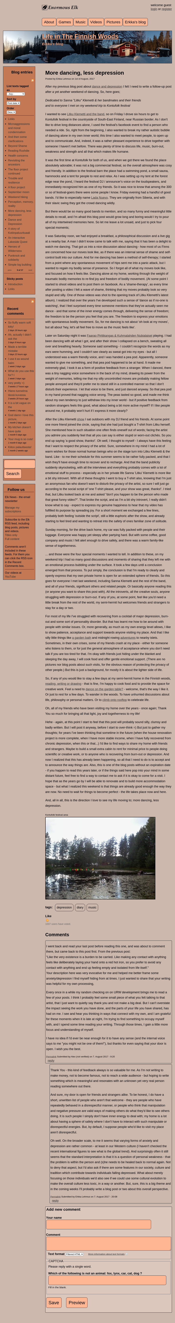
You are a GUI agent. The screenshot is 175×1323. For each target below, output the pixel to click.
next (30, 270)
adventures (128, 637)
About (49, 22)
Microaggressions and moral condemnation (19, 128)
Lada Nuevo (99, 197)
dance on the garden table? (104, 689)
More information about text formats (106, 1256)
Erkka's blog (135, 22)
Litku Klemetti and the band (85, 114)
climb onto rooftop (114, 700)
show (80, 419)
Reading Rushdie (18, 150)
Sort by (11, 99)
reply (51, 1060)
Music (81, 22)
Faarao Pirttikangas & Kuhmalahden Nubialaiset (119, 335)
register (167, 9)
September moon (18, 192)
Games (65, 22)
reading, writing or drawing (63, 683)
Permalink (51, 1056)
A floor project (16, 187)
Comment (54, 1234)
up (47, 920)
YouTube (10, 576)
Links (11, 118)
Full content (12, 538)
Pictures (113, 22)
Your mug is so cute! (20, 439)
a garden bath (81, 637)
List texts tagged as (18, 88)
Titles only (11, 535)
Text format (56, 1256)
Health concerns (18, 155)
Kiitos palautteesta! (19, 447)
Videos (96, 22)
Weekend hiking (18, 196)
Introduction (15, 284)
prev (10, 270)
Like (48, 916)
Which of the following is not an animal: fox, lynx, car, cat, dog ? (96, 1276)
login (154, 9)
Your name (54, 1217)
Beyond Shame (17, 145)
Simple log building (19, 264)
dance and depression (107, 86)
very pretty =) (16, 382)
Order (10, 108)
